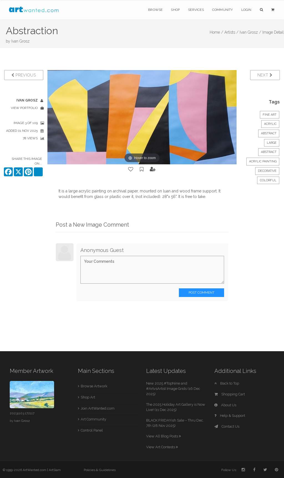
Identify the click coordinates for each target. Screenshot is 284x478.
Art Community (93, 419)
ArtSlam (55, 470)
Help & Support (229, 415)
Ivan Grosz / (250, 32)
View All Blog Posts (163, 436)
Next (265, 75)
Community (222, 10)
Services (196, 10)
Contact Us (226, 426)
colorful (268, 180)
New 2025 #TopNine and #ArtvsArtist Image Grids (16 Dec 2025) (173, 388)
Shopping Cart (229, 394)
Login (246, 10)
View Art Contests (162, 447)
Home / (216, 32)
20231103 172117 (22, 413)
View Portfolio (24, 108)
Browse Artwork (94, 386)
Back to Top (226, 383)
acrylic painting (263, 161)
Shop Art (88, 397)
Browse (155, 10)
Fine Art (270, 115)
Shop (175, 10)
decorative (267, 171)
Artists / (231, 32)
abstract (269, 152)
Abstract (269, 133)
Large (272, 143)
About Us (225, 405)
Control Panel (92, 430)
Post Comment (201, 292)
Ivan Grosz (20, 41)
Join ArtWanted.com (98, 408)
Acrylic (270, 124)
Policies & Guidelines (100, 470)
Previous (23, 75)
